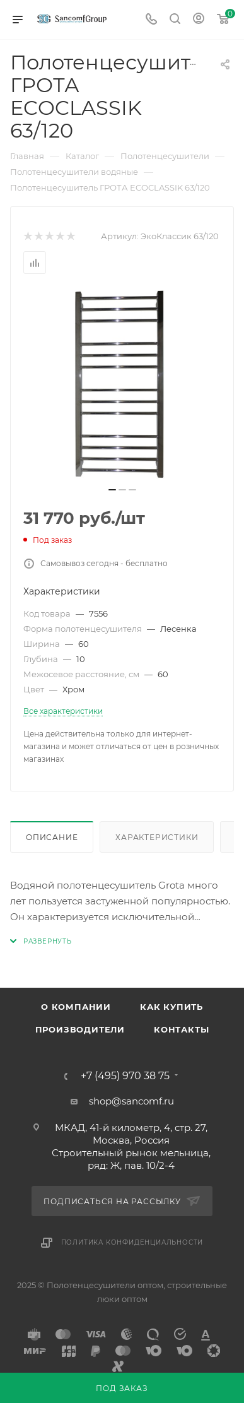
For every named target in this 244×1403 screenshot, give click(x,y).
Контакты (181, 1029)
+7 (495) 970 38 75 (125, 1076)
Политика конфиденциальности (132, 1242)
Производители (80, 1029)
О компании (76, 1007)
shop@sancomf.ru (131, 1101)
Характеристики (156, 837)
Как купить (171, 1007)
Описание (52, 837)
